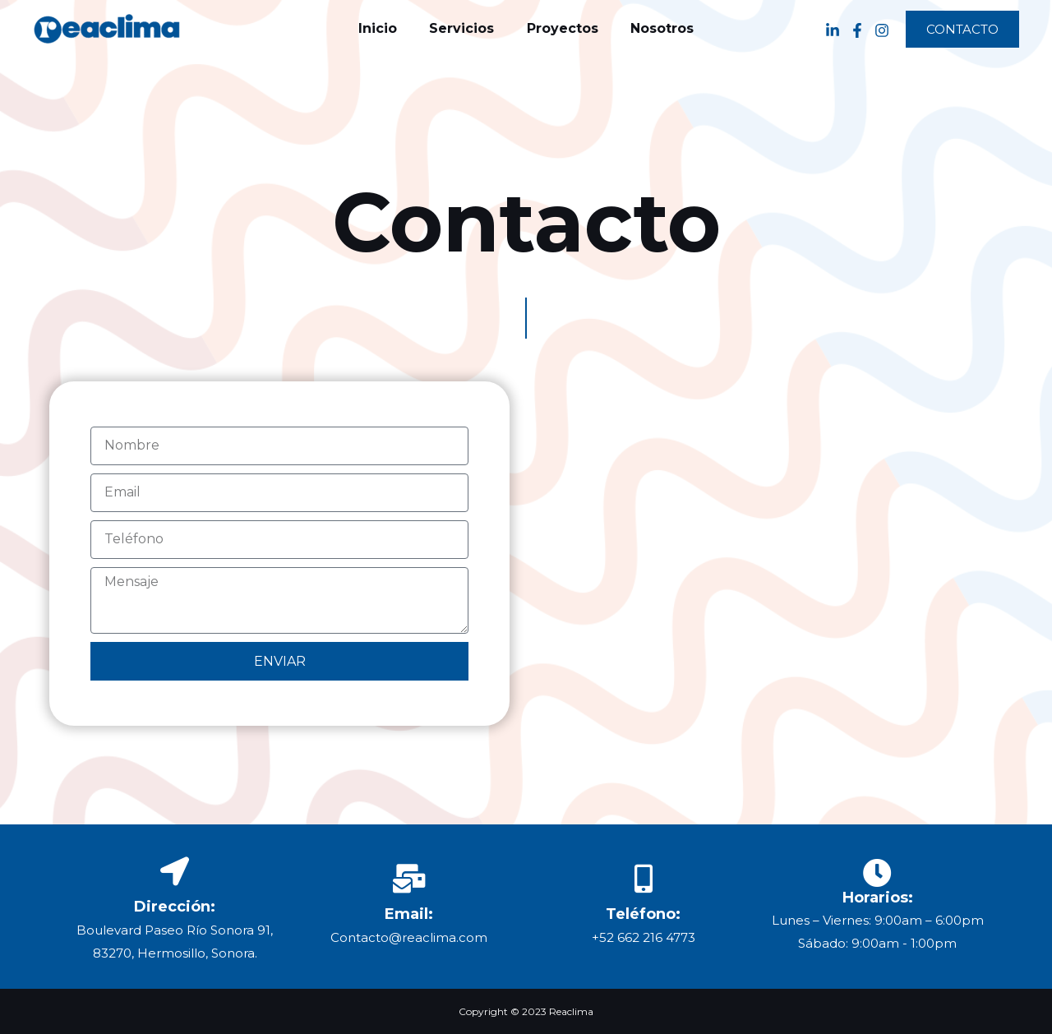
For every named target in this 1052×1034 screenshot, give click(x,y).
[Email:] (408, 878)
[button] (962, 29)
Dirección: (174, 907)
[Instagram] (881, 29)
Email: (409, 914)
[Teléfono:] (643, 878)
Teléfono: (643, 914)
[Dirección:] (174, 870)
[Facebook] (857, 29)
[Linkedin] (832, 29)
